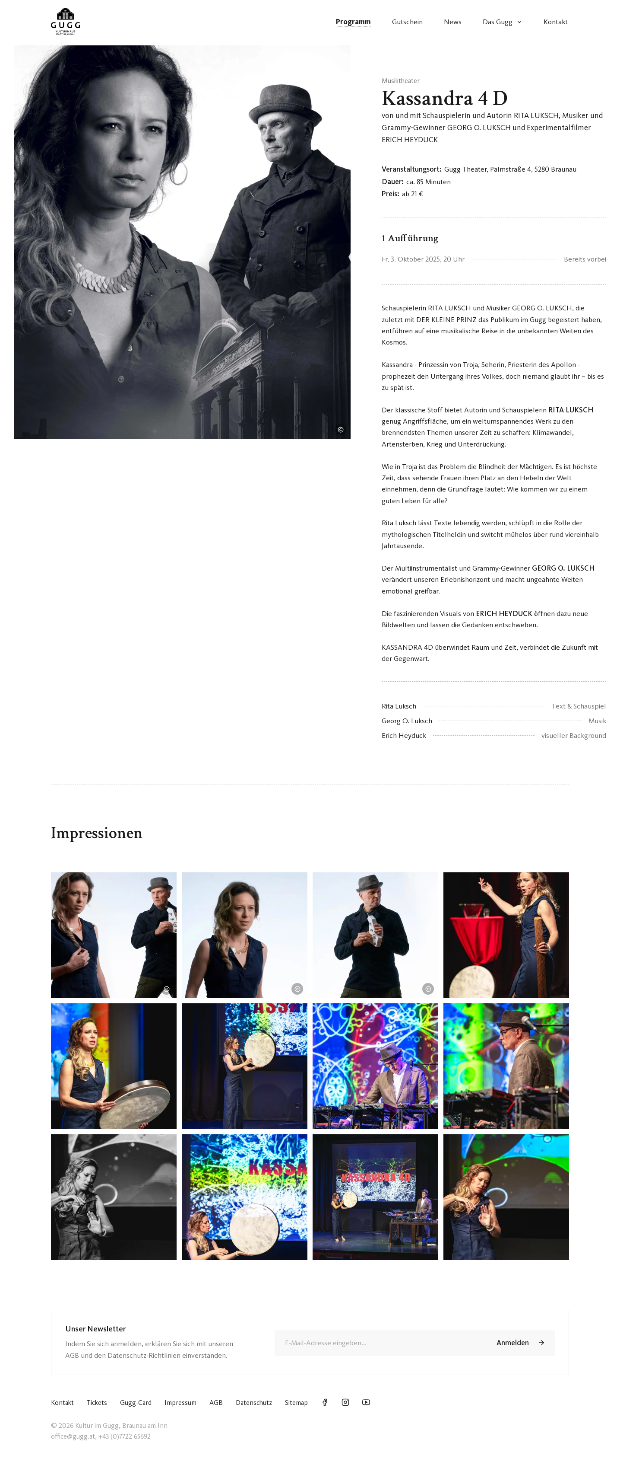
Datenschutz (254, 1402)
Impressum (180, 1402)
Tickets (97, 1402)
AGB (216, 1402)
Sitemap (296, 1402)
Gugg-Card (136, 1402)
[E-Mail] (379, 1343)
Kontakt (62, 1402)
